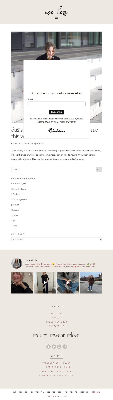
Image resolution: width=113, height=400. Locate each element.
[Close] (89, 61)
